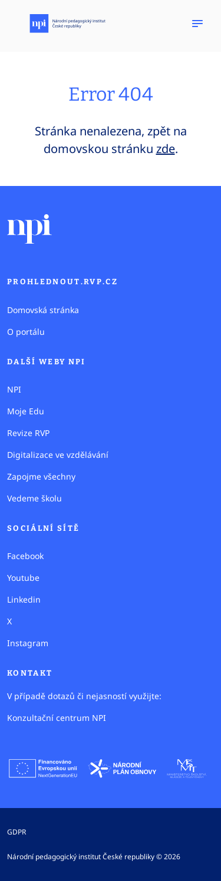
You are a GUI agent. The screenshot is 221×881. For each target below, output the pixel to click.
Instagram (27, 643)
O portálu (26, 331)
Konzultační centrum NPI (56, 717)
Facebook (25, 555)
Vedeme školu (34, 498)
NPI (14, 389)
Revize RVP (28, 432)
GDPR (16, 832)
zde (165, 149)
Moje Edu (25, 411)
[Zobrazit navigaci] (197, 23)
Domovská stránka (43, 309)
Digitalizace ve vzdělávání (57, 454)
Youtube (23, 577)
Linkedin (24, 599)
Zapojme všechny (41, 476)
